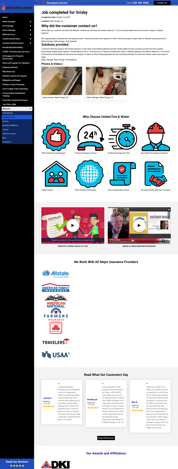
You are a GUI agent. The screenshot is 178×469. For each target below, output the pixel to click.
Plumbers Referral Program (14, 76)
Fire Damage (8, 26)
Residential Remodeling (12, 47)
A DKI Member (7, 113)
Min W (134, 402)
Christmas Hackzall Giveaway (15, 100)
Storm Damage (8, 30)
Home (5, 17)
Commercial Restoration (13, 43)
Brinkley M (92, 399)
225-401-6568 (140, 2)
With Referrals (8, 71)
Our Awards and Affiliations (106, 453)
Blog (4, 138)
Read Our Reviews (17, 463)
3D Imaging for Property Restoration (12, 57)
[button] (30, 21)
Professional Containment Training (13, 94)
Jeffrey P (47, 398)
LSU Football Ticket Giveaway (15, 89)
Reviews (5, 121)
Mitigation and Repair (11, 80)
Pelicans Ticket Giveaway (13, 84)
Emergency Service (54, 3)
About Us (6, 108)
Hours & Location (9, 133)
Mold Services (8, 34)
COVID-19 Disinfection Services (16, 51)
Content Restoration (11, 38)
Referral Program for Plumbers (16, 63)
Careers (5, 129)
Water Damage (8, 21)
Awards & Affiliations (10, 125)
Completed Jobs (8, 117)
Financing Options (10, 67)
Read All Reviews (106, 438)
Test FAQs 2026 (9, 104)
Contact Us (162, 3)
